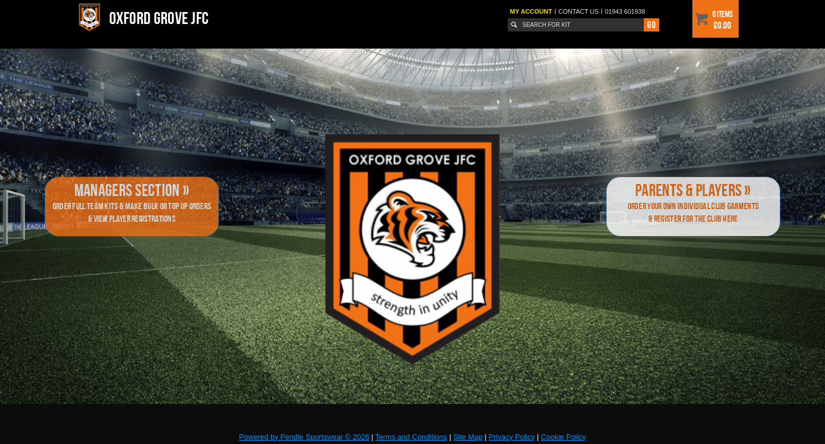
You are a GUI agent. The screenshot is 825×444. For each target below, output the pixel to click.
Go (651, 24)
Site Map (468, 437)
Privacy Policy (512, 437)
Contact (579, 11)
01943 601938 (625, 11)
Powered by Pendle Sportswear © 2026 (304, 437)
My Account (531, 11)
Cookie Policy (563, 437)
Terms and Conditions (411, 437)
